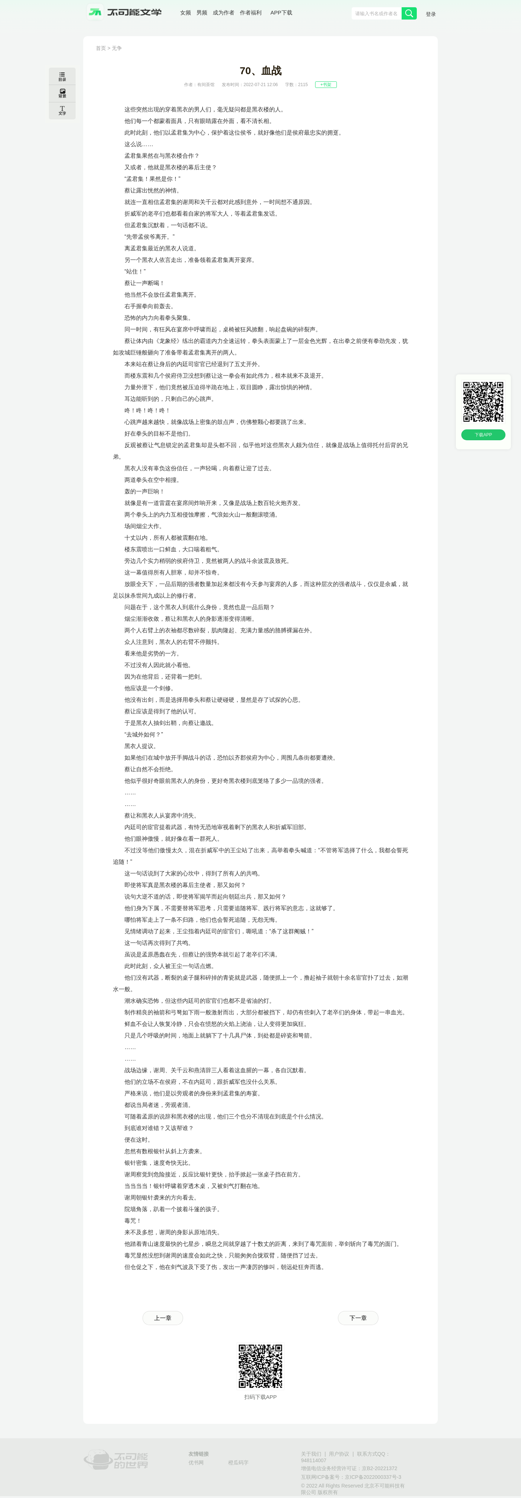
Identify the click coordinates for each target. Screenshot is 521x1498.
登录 (431, 14)
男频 (201, 12)
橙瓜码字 (238, 1462)
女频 (185, 12)
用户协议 (339, 1454)
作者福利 (251, 12)
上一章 (162, 1318)
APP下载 (281, 12)
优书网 (196, 1462)
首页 (101, 48)
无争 (117, 48)
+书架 (325, 84)
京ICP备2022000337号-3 (373, 1477)
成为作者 (223, 12)
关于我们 (311, 1454)
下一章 (358, 1318)
